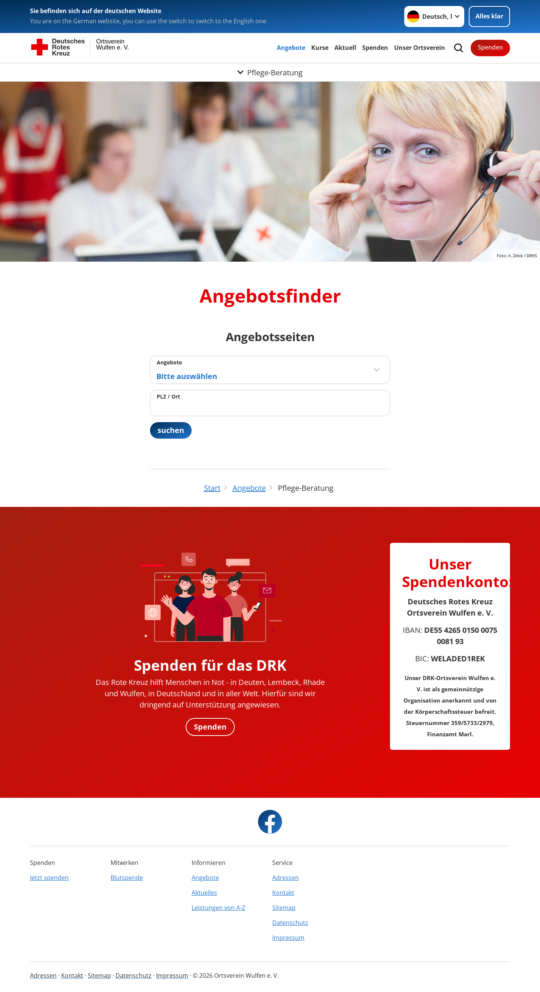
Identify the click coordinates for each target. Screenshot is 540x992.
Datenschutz (290, 923)
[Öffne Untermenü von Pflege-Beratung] (270, 72)
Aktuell (345, 47)
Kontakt (283, 893)
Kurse (319, 47)
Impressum (288, 938)
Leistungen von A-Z (218, 908)
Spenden (375, 47)
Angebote (291, 47)
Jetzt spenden (49, 878)
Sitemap (284, 908)
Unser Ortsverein (419, 47)
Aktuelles (204, 893)
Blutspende (127, 878)
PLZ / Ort (168, 396)
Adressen (285, 878)
